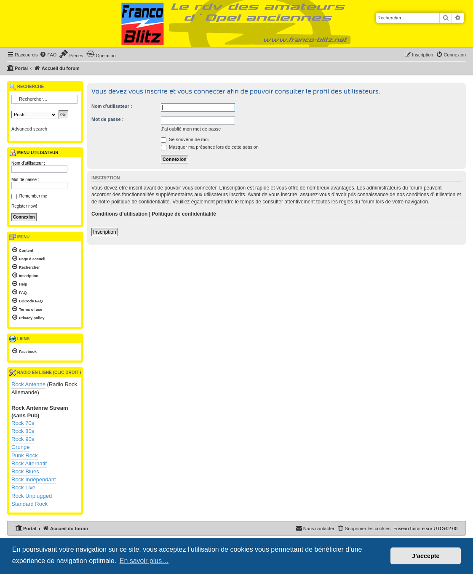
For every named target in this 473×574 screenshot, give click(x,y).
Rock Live (23, 487)
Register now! (24, 206)
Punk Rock (24, 455)
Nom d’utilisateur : (111, 106)
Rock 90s (22, 439)
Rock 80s (22, 431)
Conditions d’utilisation (119, 214)
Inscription (104, 232)
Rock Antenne (28, 384)
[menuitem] (48, 55)
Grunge (20, 447)
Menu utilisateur (33, 153)
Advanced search (29, 128)
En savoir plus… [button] (144, 560)
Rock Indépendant (33, 479)
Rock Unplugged (31, 496)
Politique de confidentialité (184, 214)
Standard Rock (29, 504)
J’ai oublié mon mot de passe (191, 128)
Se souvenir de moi (184, 139)
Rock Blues (25, 471)
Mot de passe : (107, 119)
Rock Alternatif (29, 463)
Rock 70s (22, 423)
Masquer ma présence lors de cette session (210, 147)
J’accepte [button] (426, 556)
